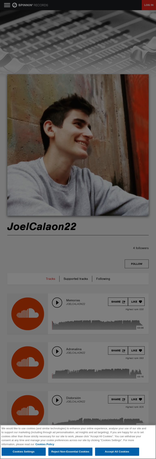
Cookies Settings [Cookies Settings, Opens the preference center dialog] (24, 451)
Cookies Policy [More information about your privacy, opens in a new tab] (44, 444)
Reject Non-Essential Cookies (70, 451)
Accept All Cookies (117, 451)
